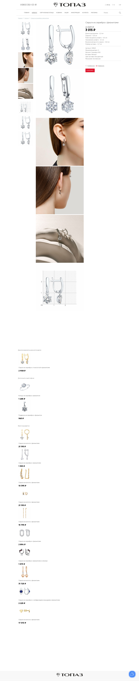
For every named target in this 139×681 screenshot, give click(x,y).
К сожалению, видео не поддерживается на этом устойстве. (49, 319)
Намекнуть (101, 66)
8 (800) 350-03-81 (29, 5)
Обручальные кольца (47, 13)
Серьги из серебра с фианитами (40, 18)
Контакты (85, 13)
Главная (26, 13)
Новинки (59, 13)
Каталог (34, 13)
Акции (66, 13)
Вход (107, 5)
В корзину (90, 71)
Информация (75, 13)
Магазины (94, 13)
